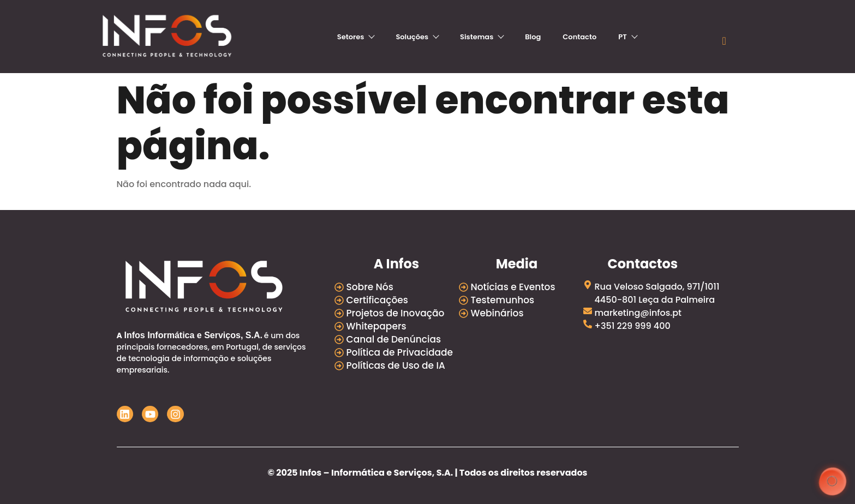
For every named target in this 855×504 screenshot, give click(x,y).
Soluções (417, 37)
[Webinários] (521, 313)
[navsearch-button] (724, 41)
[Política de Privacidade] (396, 352)
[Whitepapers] (396, 326)
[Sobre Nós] (396, 286)
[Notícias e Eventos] (521, 286)
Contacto (579, 37)
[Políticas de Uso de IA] (396, 365)
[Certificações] (396, 300)
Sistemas (481, 37)
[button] (832, 481)
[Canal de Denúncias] (396, 339)
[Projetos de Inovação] (396, 313)
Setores (355, 37)
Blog (533, 37)
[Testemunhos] (521, 300)
